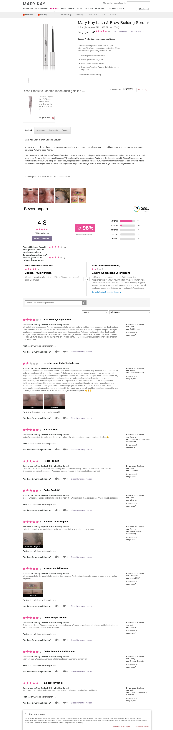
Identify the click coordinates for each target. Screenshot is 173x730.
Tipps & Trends (68, 9)
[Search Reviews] (56, 302)
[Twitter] (57, 351)
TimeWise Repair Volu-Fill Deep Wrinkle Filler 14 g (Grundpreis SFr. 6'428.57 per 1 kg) (46, 103)
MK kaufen (28, 9)
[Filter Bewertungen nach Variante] (129, 312)
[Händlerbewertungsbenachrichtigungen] (65, 351)
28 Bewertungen (120, 31)
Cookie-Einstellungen (121, 726)
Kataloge (89, 9)
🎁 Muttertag (28, 15)
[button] (33, 401)
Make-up (79, 15)
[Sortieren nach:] (95, 312)
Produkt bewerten (138, 31)
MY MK (79, 9)
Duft (103, 15)
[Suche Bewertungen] (84, 302)
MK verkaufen (41, 9)
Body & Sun (92, 15)
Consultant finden (116, 8)
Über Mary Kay (108, 3)
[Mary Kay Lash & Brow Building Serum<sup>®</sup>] (49, 47)
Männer (113, 15)
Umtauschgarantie (120, 3)
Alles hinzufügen (143, 90)
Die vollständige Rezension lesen (107, 292)
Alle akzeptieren (142, 726)
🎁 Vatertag (42, 15)
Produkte (54, 9)
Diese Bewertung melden (81, 352)
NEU (53, 15)
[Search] (138, 3)
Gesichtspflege (66, 15)
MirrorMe (100, 9)
